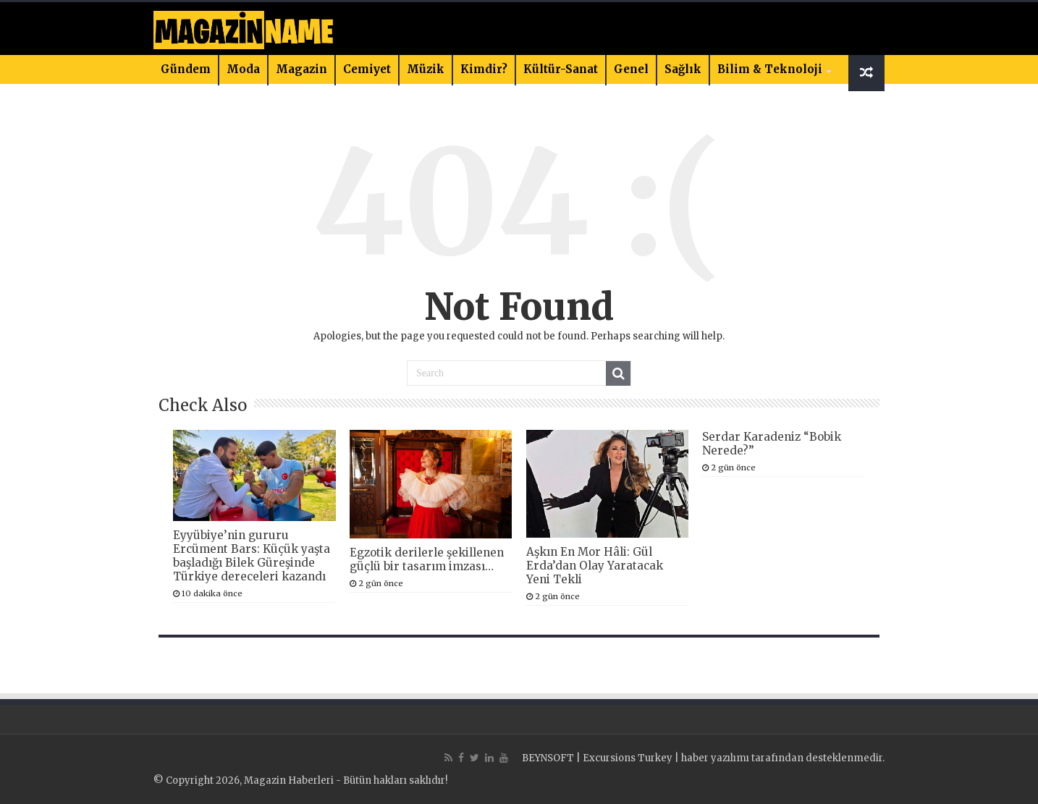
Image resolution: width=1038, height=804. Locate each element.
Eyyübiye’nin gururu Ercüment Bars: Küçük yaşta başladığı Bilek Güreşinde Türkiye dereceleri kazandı (251, 555)
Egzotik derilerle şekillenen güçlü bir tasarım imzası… (427, 559)
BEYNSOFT (548, 758)
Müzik (425, 69)
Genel (631, 69)
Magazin (301, 69)
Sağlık (682, 69)
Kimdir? (483, 69)
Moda (243, 69)
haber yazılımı (715, 758)
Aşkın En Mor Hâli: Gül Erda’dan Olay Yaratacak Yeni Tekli (594, 565)
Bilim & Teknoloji (769, 69)
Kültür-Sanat (560, 69)
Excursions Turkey (627, 758)
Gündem (186, 69)
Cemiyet (367, 69)
